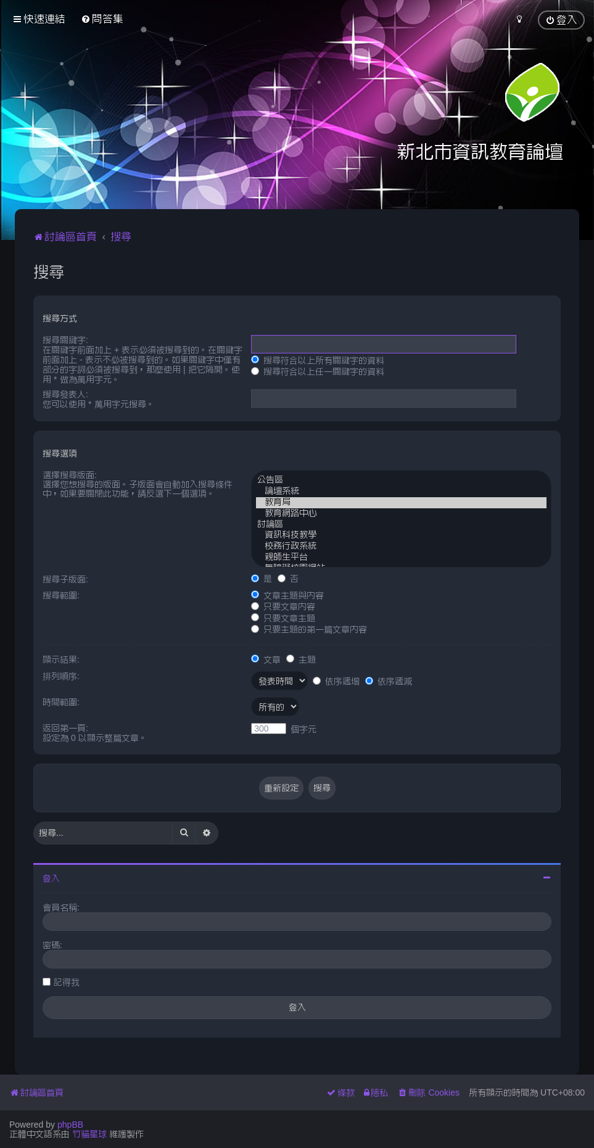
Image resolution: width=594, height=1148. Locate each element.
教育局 (401, 502)
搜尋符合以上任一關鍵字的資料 (317, 371)
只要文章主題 (283, 618)
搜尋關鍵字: (65, 340)
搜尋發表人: (65, 394)
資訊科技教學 (401, 535)
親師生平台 (401, 557)
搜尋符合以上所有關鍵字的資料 (317, 360)
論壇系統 (401, 491)
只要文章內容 (283, 606)
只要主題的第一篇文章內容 (309, 629)
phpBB (70, 1124)
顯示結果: (61, 659)
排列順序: (61, 676)
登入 (51, 878)
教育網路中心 (401, 513)
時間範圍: (61, 702)
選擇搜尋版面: (70, 475)
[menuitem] (102, 18)
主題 (301, 659)
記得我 (67, 982)
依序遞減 (388, 681)
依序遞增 (336, 681)
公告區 (401, 480)
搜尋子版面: (65, 579)
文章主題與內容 (287, 595)
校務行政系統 (401, 546)
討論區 (401, 525)
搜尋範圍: (61, 595)
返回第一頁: (65, 728)
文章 (266, 659)
